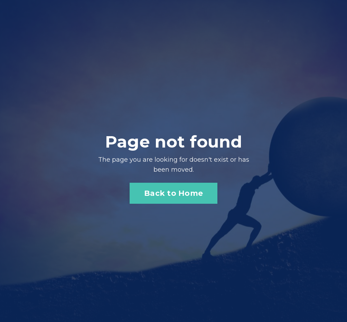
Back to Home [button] (173, 193)
